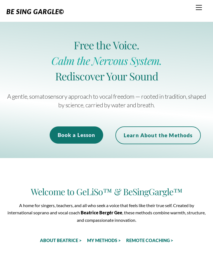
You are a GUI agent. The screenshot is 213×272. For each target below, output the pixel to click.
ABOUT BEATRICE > (61, 240)
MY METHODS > (104, 240)
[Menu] (198, 7)
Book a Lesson (76, 135)
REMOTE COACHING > (149, 240)
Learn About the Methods (158, 135)
